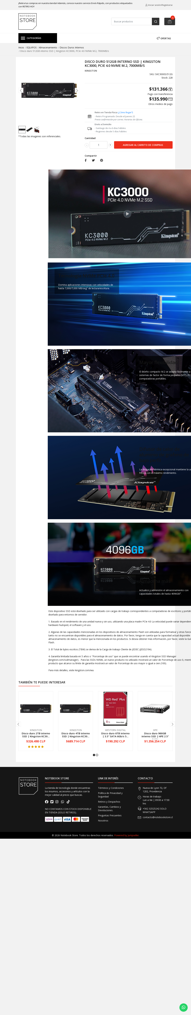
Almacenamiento (48, 47)
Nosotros (103, 820)
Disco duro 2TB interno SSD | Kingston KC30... (36, 735)
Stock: (164, 77)
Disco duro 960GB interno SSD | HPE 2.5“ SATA (155, 736)
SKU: (152, 74)
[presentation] (20, 90)
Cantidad (90, 138)
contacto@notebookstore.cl (158, 817)
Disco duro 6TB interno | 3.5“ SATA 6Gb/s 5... (115, 735)
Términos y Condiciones (111, 787)
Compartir (91, 155)
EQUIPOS (32, 47)
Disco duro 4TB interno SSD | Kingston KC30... (76, 735)
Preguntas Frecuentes (110, 815)
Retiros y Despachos (109, 801)
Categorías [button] (31, 38)
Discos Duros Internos (72, 47)
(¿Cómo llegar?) (125, 112)
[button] (94, 755)
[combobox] (135, 21)
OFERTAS (164, 38)
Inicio (21, 47)
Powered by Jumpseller (126, 835)
